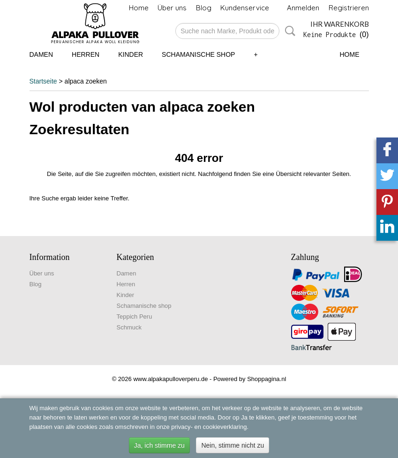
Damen (41, 54)
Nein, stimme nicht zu (232, 445)
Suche (288, 31)
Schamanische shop (198, 54)
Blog (203, 7)
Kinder (130, 54)
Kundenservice (244, 7)
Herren (85, 54)
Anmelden (303, 7)
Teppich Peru (134, 316)
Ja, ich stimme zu (159, 445)
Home (139, 7)
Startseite (43, 81)
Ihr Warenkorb (339, 24)
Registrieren (349, 7)
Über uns (172, 7)
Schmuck (129, 327)
